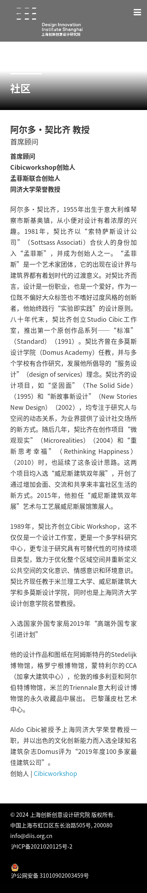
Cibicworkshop (56, 773)
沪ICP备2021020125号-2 (42, 846)
